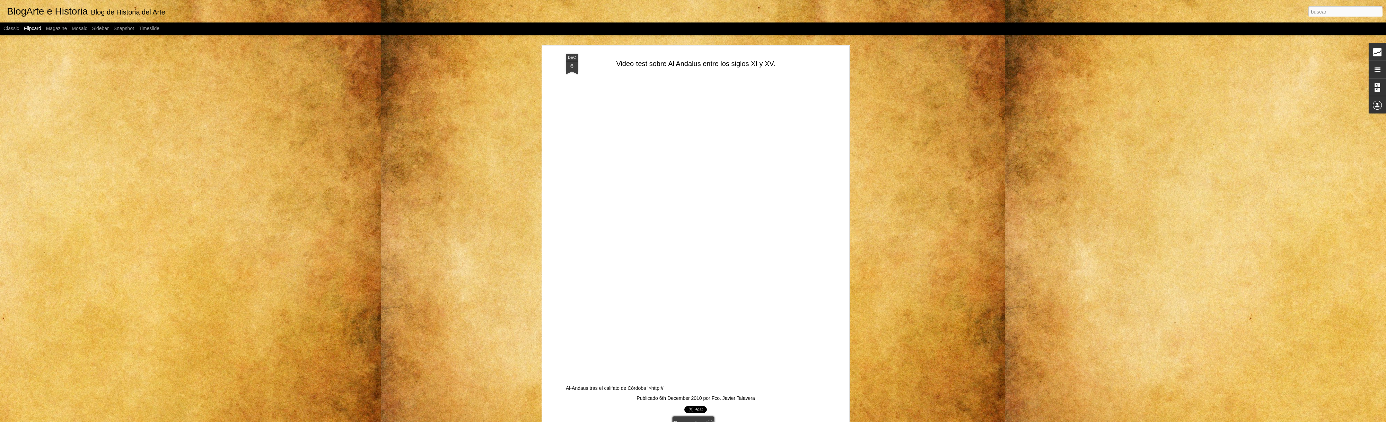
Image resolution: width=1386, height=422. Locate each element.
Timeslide (149, 28)
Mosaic (79, 28)
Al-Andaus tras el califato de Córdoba (741, 234)
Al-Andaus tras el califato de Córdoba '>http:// (692, 388)
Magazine (56, 28)
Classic (11, 28)
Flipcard (32, 28)
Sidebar (100, 28)
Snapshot (124, 28)
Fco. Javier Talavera (733, 398)
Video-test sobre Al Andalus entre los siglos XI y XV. (695, 63)
